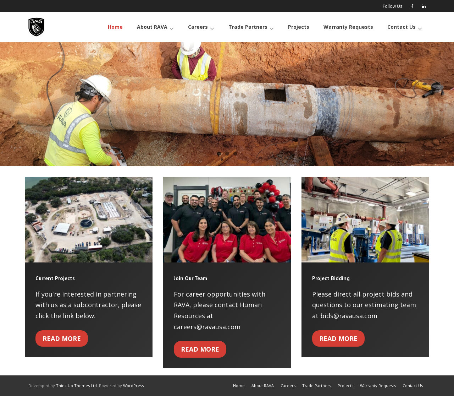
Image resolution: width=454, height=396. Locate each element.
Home (239, 385)
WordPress (133, 385)
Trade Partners (316, 385)
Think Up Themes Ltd (76, 385)
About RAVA (262, 385)
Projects (345, 385)
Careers (288, 385)
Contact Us (413, 385)
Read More (62, 338)
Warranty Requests (378, 385)
